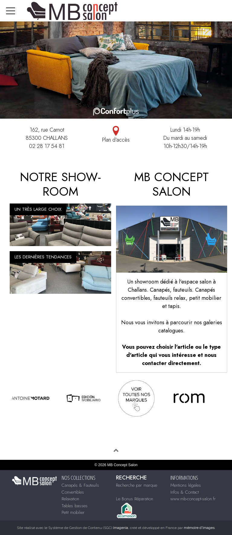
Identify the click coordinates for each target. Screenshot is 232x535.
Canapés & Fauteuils (80, 485)
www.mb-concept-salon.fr (193, 498)
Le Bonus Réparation (134, 498)
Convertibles (73, 492)
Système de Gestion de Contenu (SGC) (88, 528)
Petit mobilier (73, 512)
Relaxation (70, 498)
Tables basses (75, 505)
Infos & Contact (184, 492)
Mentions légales (185, 485)
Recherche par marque (136, 485)
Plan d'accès (116, 135)
